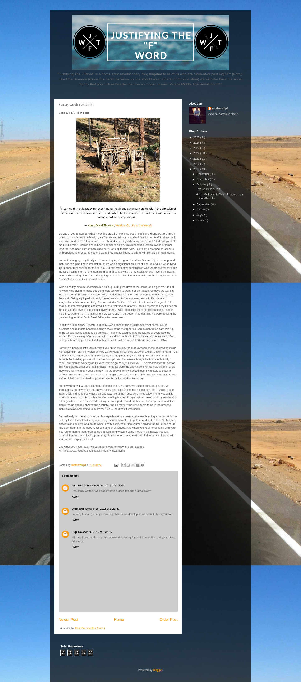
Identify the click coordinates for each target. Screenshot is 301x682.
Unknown (78, 508)
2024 (196, 142)
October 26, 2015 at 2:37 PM (95, 532)
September (204, 204)
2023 (196, 148)
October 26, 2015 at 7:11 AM (107, 485)
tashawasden (80, 485)
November (203, 179)
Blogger (157, 670)
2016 (196, 163)
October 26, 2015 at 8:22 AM (102, 508)
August (201, 209)
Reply (75, 496)
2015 (196, 169)
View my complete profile (223, 114)
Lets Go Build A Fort (208, 189)
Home (119, 620)
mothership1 (220, 108)
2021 (196, 158)
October (202, 184)
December (203, 173)
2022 (196, 153)
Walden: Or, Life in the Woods (133, 225)
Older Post (169, 620)
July (199, 215)
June (200, 220)
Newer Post (68, 620)
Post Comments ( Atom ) (90, 628)
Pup (74, 532)
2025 (196, 137)
